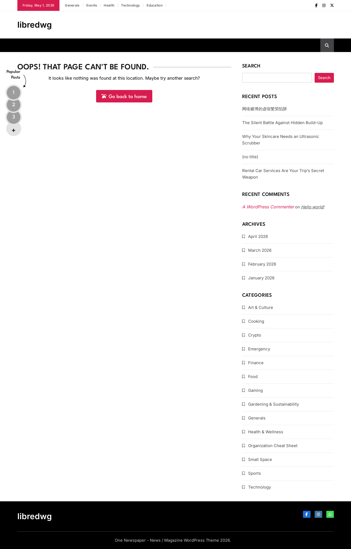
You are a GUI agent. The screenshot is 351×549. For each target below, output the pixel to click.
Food (253, 376)
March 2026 (259, 250)
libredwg (34, 25)
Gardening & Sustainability (273, 404)
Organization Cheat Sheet (273, 445)
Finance (256, 362)
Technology (130, 5)
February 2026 (262, 264)
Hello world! (312, 206)
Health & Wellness (265, 431)
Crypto (254, 335)
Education (155, 5)
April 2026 (258, 236)
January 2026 (261, 277)
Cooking (256, 321)
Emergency (259, 348)
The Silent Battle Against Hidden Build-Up (282, 122)
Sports (254, 473)
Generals (72, 5)
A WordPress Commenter (268, 206)
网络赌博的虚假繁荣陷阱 (264, 108)
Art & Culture (260, 307)
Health (109, 5)
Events (91, 5)
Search (251, 66)
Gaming (255, 390)
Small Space (260, 459)
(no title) (250, 156)
